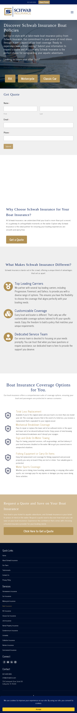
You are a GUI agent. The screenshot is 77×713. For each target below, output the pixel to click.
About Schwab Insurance (10, 560)
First (5, 114)
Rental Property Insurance (10, 625)
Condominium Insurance (10, 630)
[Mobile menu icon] (72, 12)
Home (4, 555)
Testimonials (6, 570)
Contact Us (5, 575)
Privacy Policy (6, 580)
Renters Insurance (8, 645)
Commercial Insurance (9, 650)
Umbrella (5, 635)
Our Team (5, 565)
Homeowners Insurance (9, 591)
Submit (8, 146)
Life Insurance (6, 621)
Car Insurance (6, 596)
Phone (7, 132)
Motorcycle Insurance (8, 601)
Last (41, 114)
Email (6, 119)
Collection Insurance (8, 640)
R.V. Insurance (6, 611)
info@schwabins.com (9, 677)
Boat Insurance (7, 606)
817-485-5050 (31, 2)
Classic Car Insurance (9, 616)
